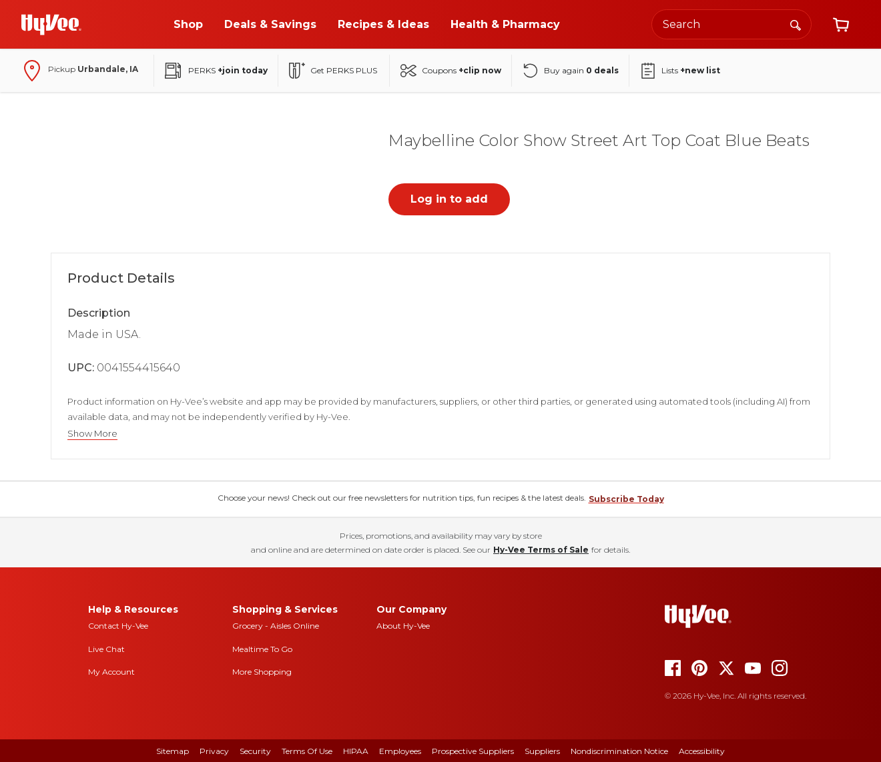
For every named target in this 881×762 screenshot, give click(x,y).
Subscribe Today (626, 499)
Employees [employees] (400, 751)
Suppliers (542, 751)
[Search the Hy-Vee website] (731, 24)
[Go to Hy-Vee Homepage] (51, 24)
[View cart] (841, 24)
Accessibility (702, 751)
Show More (92, 434)
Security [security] (255, 751)
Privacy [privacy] (214, 751)
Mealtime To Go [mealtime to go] (262, 649)
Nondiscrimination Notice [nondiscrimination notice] (619, 751)
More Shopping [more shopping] (262, 672)
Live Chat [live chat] (106, 649)
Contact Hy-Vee (118, 626)
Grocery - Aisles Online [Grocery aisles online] (275, 626)
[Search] (796, 24)
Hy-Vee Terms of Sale (541, 550)
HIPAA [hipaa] (355, 751)
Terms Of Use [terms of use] (307, 751)
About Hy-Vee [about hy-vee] (403, 626)
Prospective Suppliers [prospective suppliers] (473, 751)
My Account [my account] (111, 672)
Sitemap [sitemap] (172, 751)
